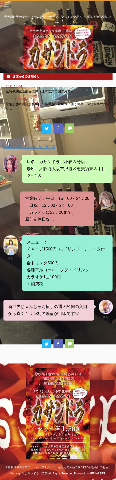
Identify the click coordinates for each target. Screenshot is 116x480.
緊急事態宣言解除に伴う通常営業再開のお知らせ (41, 91)
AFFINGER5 (97, 473)
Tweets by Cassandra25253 (29, 146)
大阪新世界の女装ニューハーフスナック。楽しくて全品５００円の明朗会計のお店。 (58, 467)
